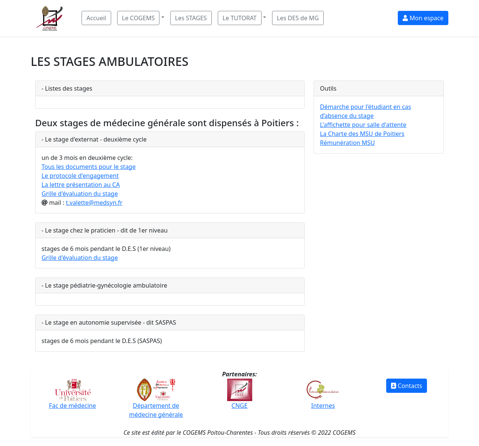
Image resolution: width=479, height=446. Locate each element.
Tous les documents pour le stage (88, 167)
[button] (140, 18)
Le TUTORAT (240, 18)
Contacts (406, 386)
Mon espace (423, 18)
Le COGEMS (138, 18)
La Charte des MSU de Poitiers (362, 134)
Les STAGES (191, 18)
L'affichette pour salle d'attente (363, 125)
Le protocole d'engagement (80, 176)
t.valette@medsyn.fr (94, 202)
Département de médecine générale (156, 402)
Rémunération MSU (347, 143)
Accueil (96, 18)
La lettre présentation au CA (81, 184)
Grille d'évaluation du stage (80, 193)
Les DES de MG (298, 18)
